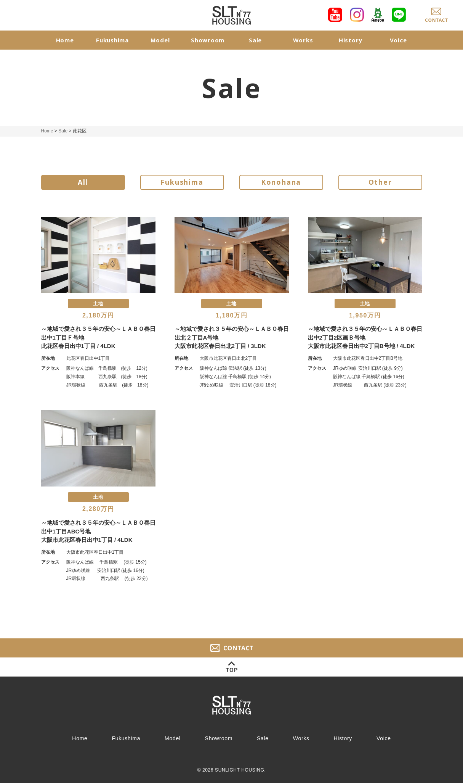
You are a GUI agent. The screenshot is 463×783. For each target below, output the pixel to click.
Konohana (281, 182)
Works (303, 40)
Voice (398, 40)
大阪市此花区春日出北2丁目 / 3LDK (220, 346)
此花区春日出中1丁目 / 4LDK (78, 346)
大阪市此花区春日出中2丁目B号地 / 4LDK (361, 346)
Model (160, 40)
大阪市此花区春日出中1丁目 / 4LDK (87, 539)
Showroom (207, 40)
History (350, 40)
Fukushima (112, 40)
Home (65, 40)
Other (380, 182)
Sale (255, 40)
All (83, 182)
